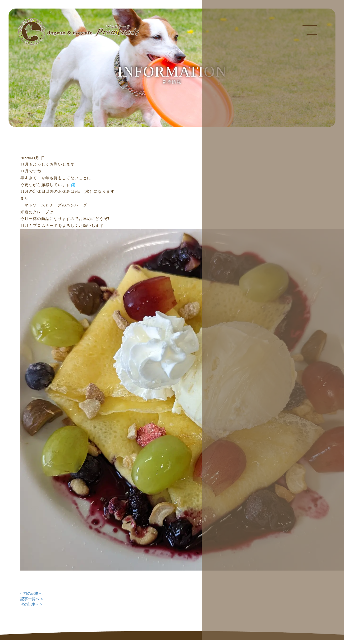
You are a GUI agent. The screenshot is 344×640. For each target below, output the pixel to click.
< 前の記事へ (31, 593)
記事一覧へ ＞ (32, 599)
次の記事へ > (31, 604)
